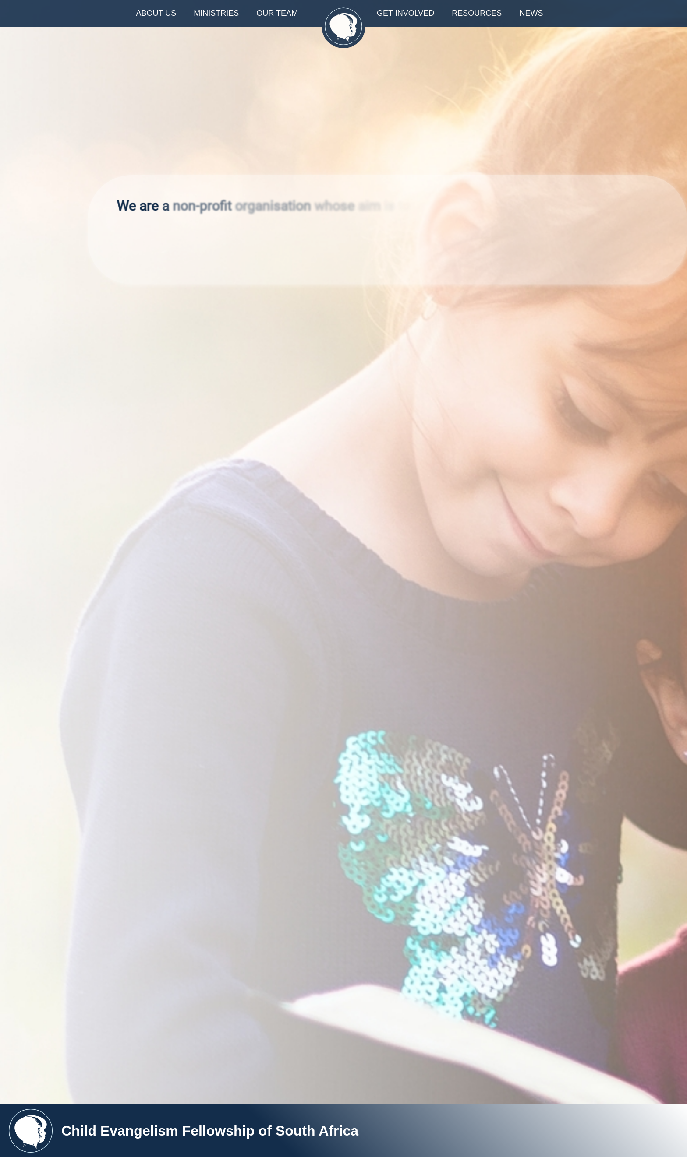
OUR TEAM (277, 13)
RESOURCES (477, 13)
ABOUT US (156, 13)
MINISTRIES (216, 13)
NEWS (535, 13)
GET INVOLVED (405, 13)
